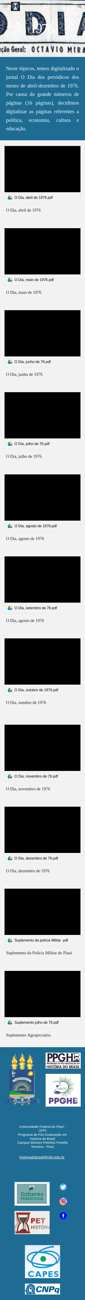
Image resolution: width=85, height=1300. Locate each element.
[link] (42, 174)
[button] (5, 6)
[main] (42, 28)
